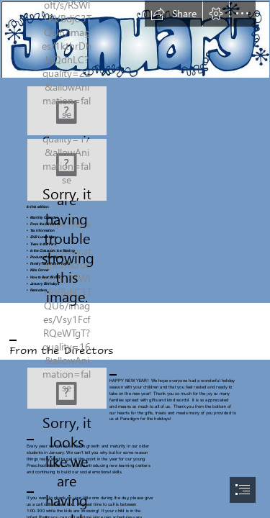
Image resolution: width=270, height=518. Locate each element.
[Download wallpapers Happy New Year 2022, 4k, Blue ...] (67, 111)
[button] (173, 14)
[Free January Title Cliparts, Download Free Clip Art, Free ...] (135, 39)
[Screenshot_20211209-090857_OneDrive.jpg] (67, 169)
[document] (135, 259)
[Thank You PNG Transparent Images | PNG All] (67, 388)
